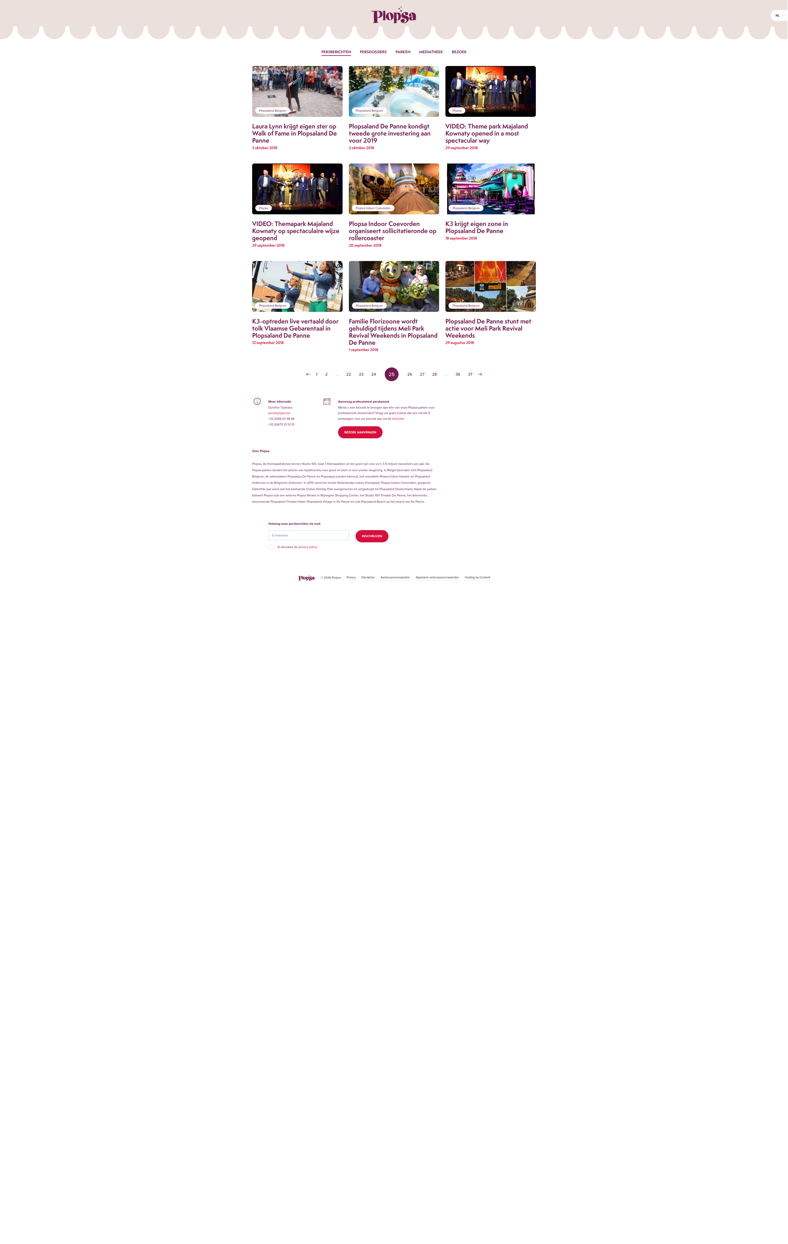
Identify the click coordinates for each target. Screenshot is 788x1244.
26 (409, 374)
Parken (403, 51)
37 (470, 374)
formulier (398, 418)
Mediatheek (431, 51)
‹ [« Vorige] (308, 374)
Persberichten (336, 51)
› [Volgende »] (480, 374)
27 (422, 374)
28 (434, 374)
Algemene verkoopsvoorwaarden (437, 577)
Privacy (351, 577)
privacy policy (307, 547)
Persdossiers (373, 51)
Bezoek (459, 51)
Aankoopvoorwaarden (395, 577)
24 (373, 374)
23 (361, 374)
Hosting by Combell (477, 577)
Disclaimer (368, 577)
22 (348, 374)
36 (458, 374)
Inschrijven (372, 536)
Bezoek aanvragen (360, 432)
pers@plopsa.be (279, 413)
